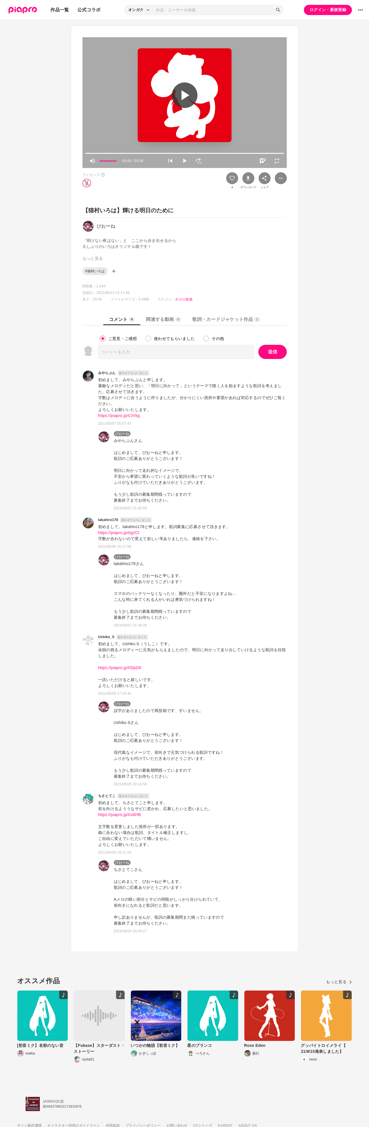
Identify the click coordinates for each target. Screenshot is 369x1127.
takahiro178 (108, 520)
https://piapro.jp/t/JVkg (119, 415)
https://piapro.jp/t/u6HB (119, 814)
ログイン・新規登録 (328, 9)
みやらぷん (107, 373)
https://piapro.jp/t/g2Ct (118, 532)
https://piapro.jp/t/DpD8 (119, 667)
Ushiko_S (106, 637)
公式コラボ (89, 9)
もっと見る (339, 981)
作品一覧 (59, 9)
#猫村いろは (95, 271)
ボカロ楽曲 (184, 299)
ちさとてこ (107, 796)
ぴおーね (122, 434)
